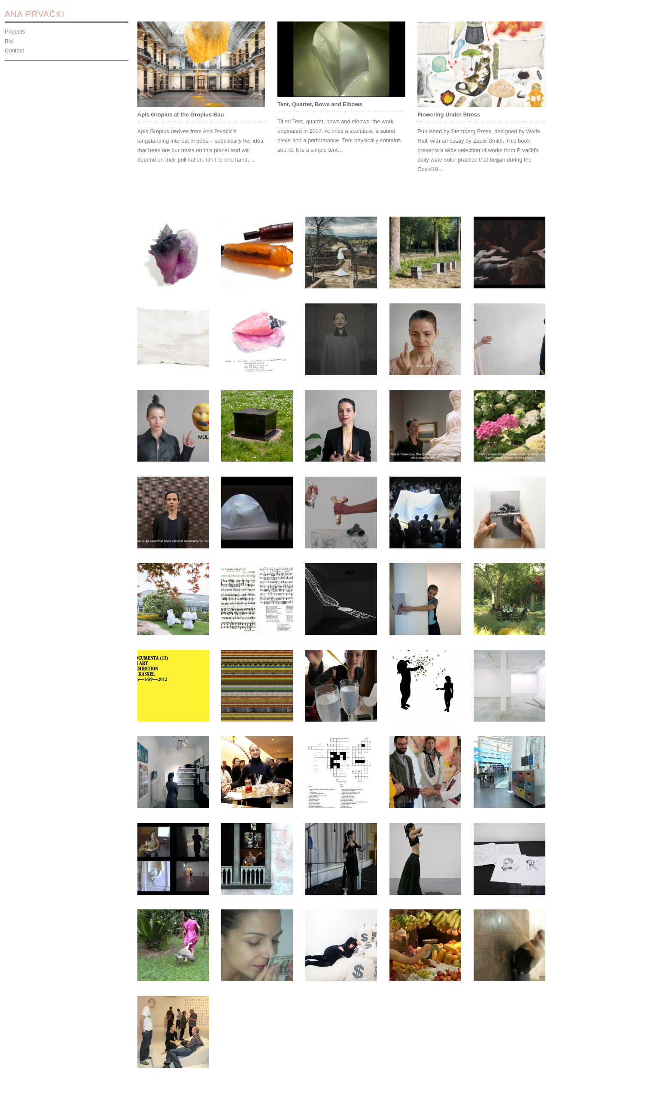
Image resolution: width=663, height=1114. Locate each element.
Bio (9, 41)
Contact (14, 50)
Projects (15, 31)
